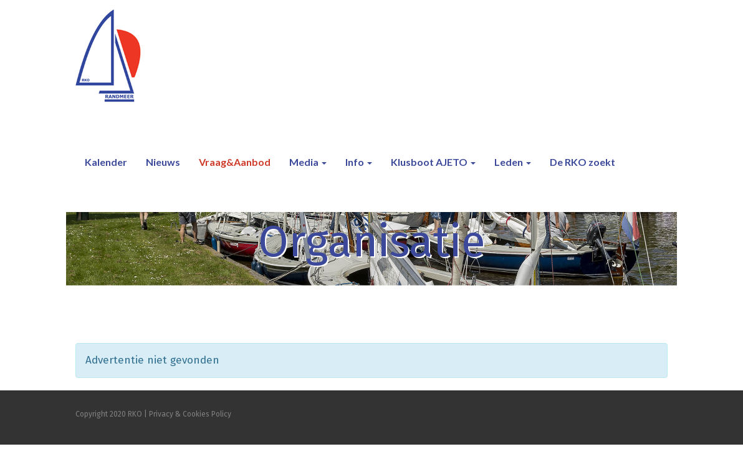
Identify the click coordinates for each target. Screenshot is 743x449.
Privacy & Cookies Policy (190, 414)
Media (308, 162)
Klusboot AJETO (433, 162)
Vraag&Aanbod (235, 162)
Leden (512, 162)
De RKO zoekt (582, 162)
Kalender (106, 162)
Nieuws (163, 162)
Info (358, 162)
